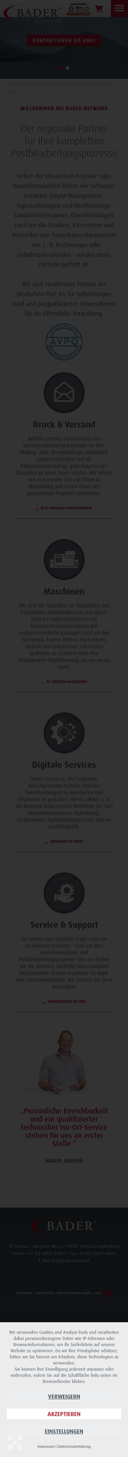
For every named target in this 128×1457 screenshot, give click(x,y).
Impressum (46, 1446)
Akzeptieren (64, 1413)
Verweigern (64, 1396)
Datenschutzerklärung (73, 1446)
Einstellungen (64, 1431)
